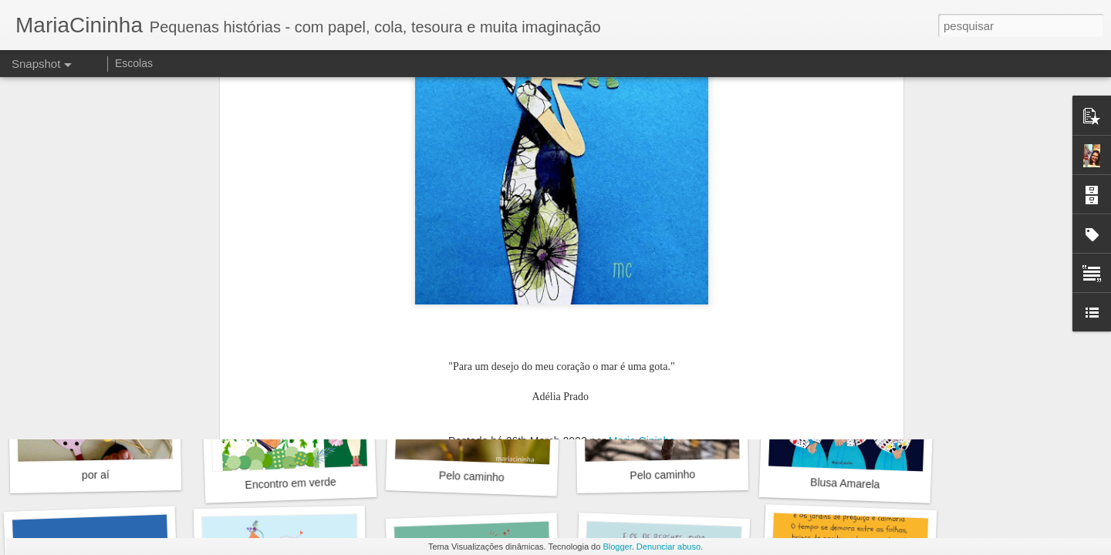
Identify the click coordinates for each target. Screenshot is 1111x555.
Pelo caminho (472, 476)
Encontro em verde (290, 483)
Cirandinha (658, 274)
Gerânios (476, 264)
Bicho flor (845, 274)
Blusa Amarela (845, 483)
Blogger (617, 546)
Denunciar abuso (669, 546)
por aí (96, 475)
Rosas (284, 273)
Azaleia (103, 274)
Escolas (134, 63)
